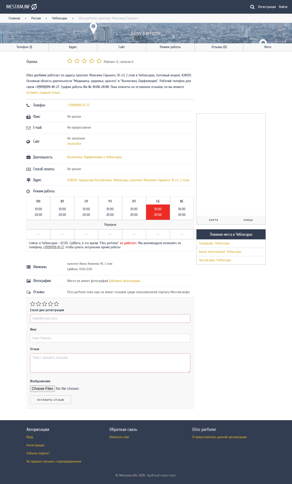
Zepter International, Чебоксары (220, 252)
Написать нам (119, 437)
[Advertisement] (230, 83)
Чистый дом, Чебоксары (215, 260)
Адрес (73, 47)
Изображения (40, 381)
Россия (36, 18)
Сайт (122, 47)
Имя (33, 329)
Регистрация (267, 7)
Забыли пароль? (38, 453)
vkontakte (74, 144)
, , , (128, 180)
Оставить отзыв (50, 400)
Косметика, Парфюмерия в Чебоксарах (94, 157)
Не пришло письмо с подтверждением (53, 461)
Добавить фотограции (124, 281)
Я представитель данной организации (219, 437)
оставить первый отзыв (42, 93)
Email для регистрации (47, 310)
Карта (213, 220)
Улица (248, 220)
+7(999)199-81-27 (78, 105)
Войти (283, 7)
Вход (29, 437)
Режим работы (170, 47)
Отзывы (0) (219, 47)
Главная (14, 18)
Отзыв (34, 349)
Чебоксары (59, 18)
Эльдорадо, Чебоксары (214, 243)
